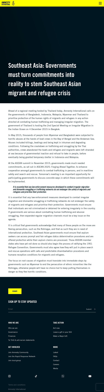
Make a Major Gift (60, 336)
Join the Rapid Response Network (21, 356)
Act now (56, 328)
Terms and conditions (16, 385)
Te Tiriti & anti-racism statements (21, 340)
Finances (11, 336)
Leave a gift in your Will (62, 332)
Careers (56, 364)
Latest (55, 352)
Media (55, 368)
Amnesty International (17, 389)
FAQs (55, 356)
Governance (13, 332)
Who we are (12, 328)
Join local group (14, 360)
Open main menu (100, 3)
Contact (56, 360)
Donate (14, 291)
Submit (88, 309)
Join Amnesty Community (18, 352)
